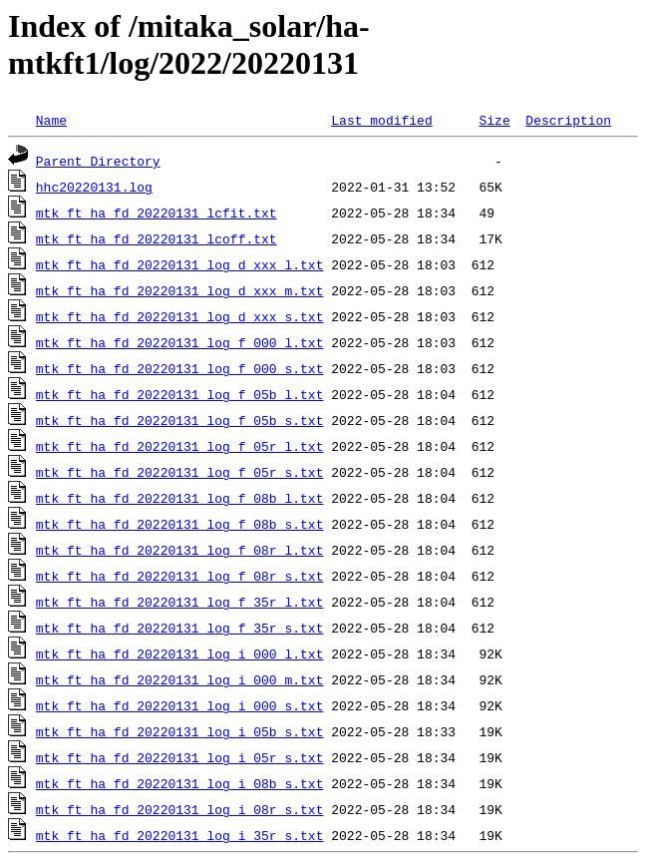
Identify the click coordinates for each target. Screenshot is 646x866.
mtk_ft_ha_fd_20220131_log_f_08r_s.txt (180, 576)
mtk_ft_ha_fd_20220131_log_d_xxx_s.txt (180, 316)
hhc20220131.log (94, 187)
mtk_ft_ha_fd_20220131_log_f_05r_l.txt (180, 446)
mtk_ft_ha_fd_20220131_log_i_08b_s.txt (180, 783)
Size (494, 120)
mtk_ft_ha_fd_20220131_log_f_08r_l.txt (180, 550)
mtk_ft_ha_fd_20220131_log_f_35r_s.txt (180, 628)
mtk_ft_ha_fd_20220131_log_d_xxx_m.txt (180, 290)
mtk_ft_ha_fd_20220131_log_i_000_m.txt (180, 679)
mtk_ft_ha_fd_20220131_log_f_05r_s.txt (180, 472)
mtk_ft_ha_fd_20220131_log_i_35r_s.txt (180, 835)
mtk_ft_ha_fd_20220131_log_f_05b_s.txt (180, 420)
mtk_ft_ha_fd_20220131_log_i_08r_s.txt (180, 809)
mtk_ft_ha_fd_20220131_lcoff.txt (156, 238)
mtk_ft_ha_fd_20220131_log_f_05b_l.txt (180, 394)
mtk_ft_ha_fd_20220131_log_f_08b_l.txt (180, 498)
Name (51, 120)
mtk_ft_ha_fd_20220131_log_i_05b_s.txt (180, 731)
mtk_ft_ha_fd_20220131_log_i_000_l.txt (180, 653)
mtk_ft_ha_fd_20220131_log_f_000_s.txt (180, 368)
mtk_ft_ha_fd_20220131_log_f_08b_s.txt (180, 524)
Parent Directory (98, 161)
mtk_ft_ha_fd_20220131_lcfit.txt (156, 212)
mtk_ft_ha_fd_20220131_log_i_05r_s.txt (180, 757)
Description (568, 120)
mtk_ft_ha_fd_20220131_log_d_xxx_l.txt (180, 264)
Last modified (381, 120)
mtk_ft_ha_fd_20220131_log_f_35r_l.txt (180, 602)
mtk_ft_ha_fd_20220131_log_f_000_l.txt (180, 342)
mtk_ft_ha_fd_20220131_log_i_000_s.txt (180, 705)
